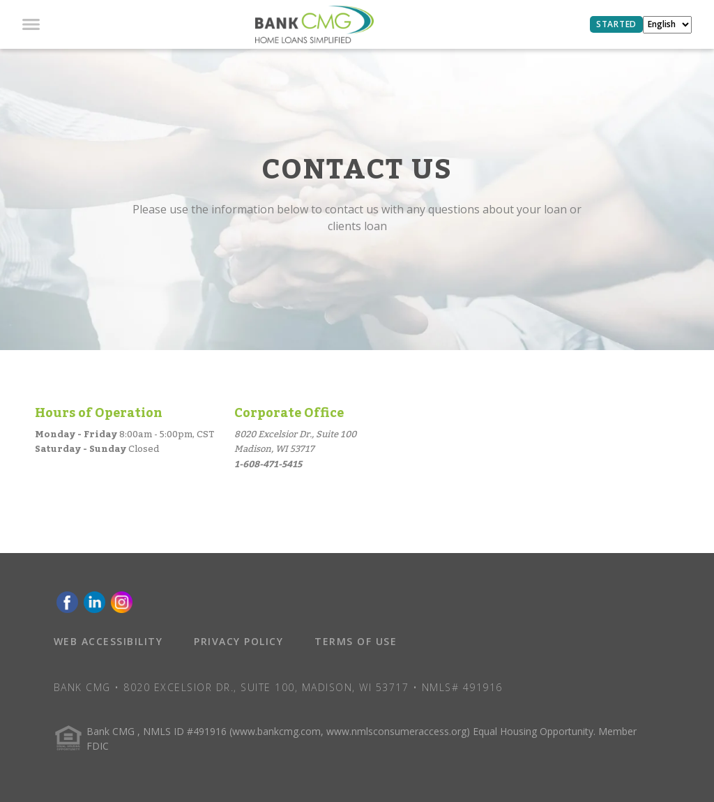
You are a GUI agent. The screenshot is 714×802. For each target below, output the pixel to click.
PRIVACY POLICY (238, 641)
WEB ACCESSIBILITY (108, 641)
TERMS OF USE (355, 641)
